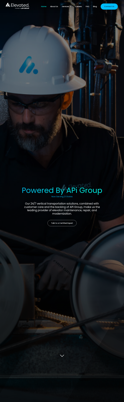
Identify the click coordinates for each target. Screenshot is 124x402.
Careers (78, 7)
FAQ (87, 7)
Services (65, 7)
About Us (54, 7)
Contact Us (109, 6)
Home (43, 7)
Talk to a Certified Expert (62, 223)
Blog (95, 7)
